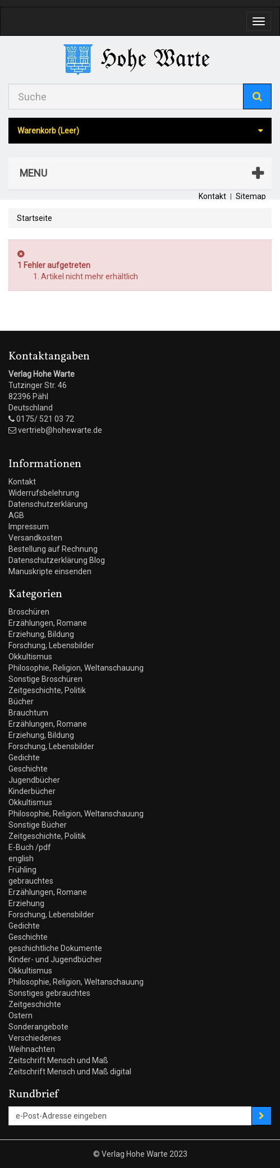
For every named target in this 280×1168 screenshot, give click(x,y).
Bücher (21, 701)
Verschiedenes (34, 1037)
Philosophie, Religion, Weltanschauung (76, 667)
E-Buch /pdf (29, 847)
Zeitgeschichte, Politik (47, 690)
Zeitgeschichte (34, 1004)
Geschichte (28, 768)
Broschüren (28, 611)
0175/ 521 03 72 (45, 418)
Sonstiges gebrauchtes (49, 993)
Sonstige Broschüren (45, 679)
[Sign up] (261, 1115)
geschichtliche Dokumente (55, 948)
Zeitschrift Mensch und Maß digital (69, 1071)
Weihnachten (31, 1049)
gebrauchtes (30, 880)
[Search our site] (126, 96)
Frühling (22, 869)
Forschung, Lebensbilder (51, 645)
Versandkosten (35, 537)
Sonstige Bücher (37, 824)
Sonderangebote (38, 1026)
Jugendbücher (34, 779)
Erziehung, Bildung (41, 634)
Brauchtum (28, 712)
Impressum (28, 526)
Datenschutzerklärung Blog (56, 560)
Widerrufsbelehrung (43, 492)
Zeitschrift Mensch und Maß (58, 1060)
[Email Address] (130, 1115)
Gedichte (24, 757)
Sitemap (251, 196)
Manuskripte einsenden (49, 571)
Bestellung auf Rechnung (53, 548)
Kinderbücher (32, 791)
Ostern (20, 1015)
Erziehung (26, 903)
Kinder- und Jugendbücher (55, 959)
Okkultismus (30, 656)
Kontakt (212, 196)
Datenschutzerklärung (48, 504)
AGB (16, 515)
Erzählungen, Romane (47, 622)
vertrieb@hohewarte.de (60, 430)
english (21, 858)
